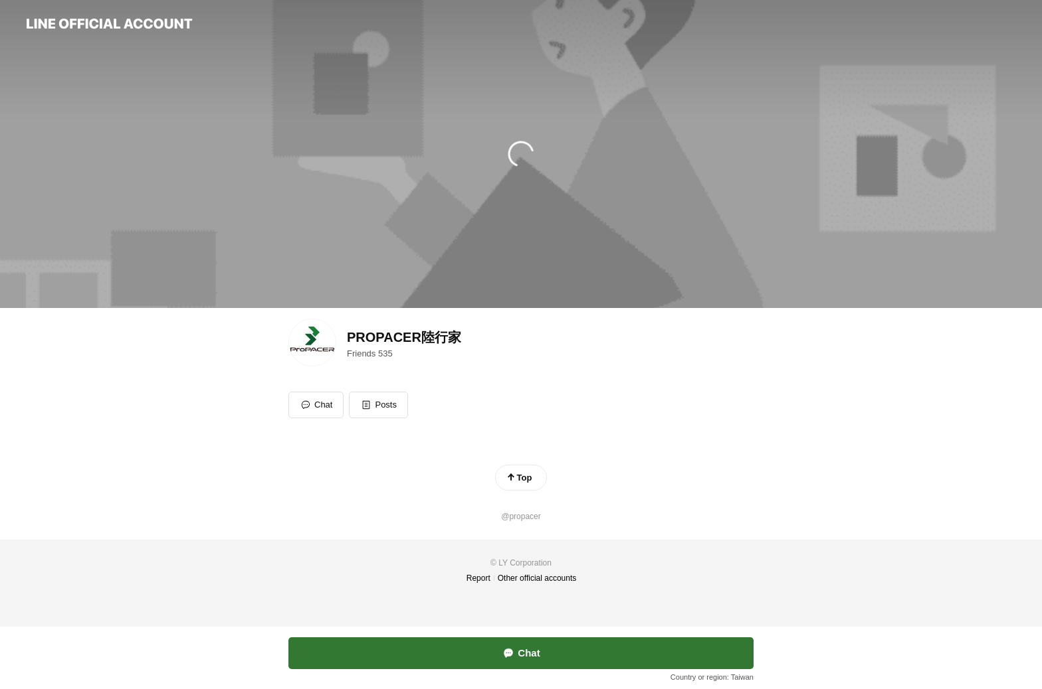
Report (478, 578)
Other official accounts (537, 578)
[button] (378, 405)
